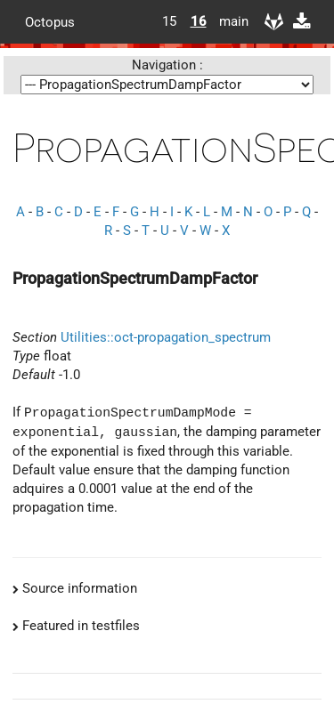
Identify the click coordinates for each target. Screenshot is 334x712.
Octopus (50, 21)
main (227, 21)
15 (169, 21)
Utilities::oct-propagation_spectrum (166, 337)
